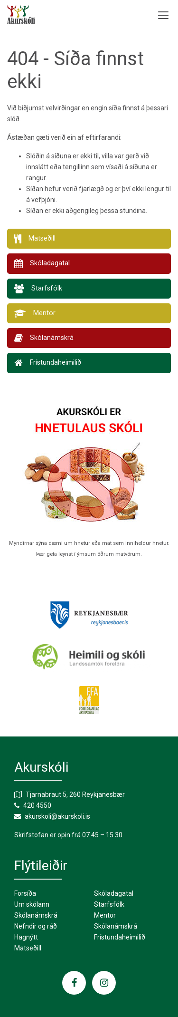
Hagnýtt (26, 937)
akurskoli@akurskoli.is (57, 816)
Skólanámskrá (35, 915)
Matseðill (27, 948)
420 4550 (37, 805)
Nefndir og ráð (35, 926)
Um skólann (31, 904)
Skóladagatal (113, 893)
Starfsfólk (109, 904)
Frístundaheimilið (119, 937)
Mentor (105, 915)
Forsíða (25, 893)
